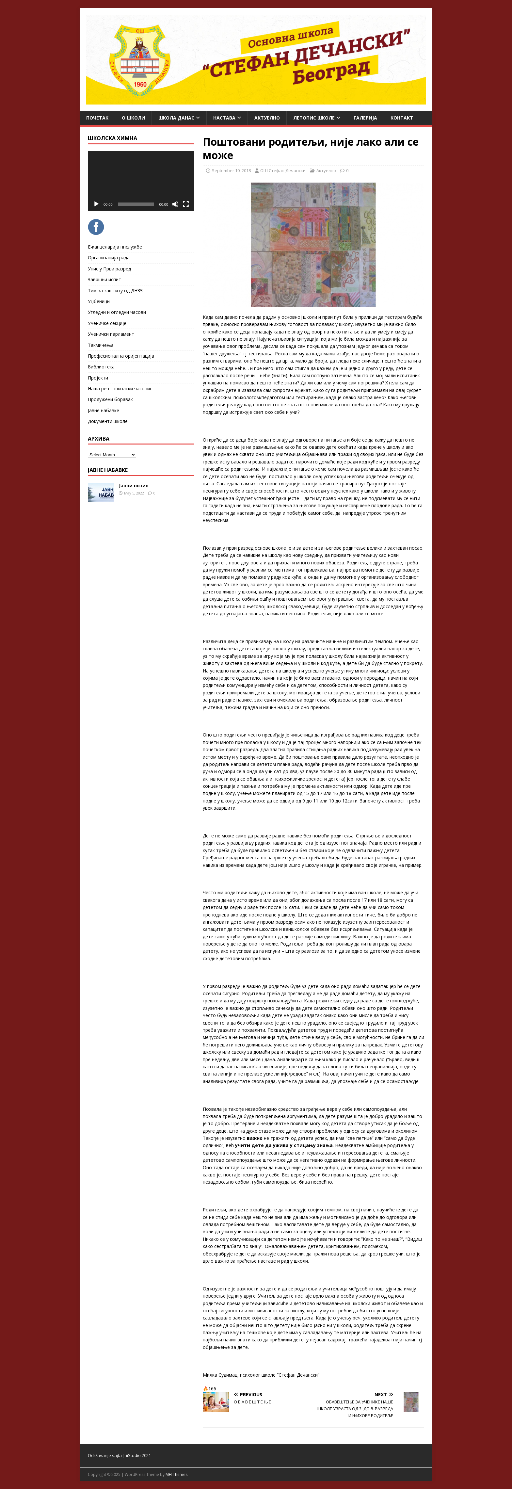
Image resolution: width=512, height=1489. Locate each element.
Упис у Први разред (109, 269)
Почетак (97, 118)
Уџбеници (99, 301)
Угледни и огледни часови (117, 312)
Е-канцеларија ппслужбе (115, 247)
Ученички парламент (111, 334)
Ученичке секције (107, 323)
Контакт (402, 118)
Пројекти (98, 378)
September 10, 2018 (231, 170)
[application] (141, 181)
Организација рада (109, 257)
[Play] (96, 204)
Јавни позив (134, 485)
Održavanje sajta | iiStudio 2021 (119, 1455)
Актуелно (267, 118)
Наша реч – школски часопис (120, 388)
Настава (224, 118)
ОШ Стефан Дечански (283, 170)
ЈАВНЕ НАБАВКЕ (108, 470)
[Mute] (175, 204)
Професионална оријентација (121, 356)
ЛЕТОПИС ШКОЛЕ (314, 118)
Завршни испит (104, 279)
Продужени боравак (110, 399)
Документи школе (108, 421)
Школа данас (176, 118)
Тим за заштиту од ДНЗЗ (115, 290)
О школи (133, 118)
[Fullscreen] (186, 204)
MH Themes (176, 1474)
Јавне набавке (103, 410)
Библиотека (101, 367)
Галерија (365, 118)
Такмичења (101, 345)
